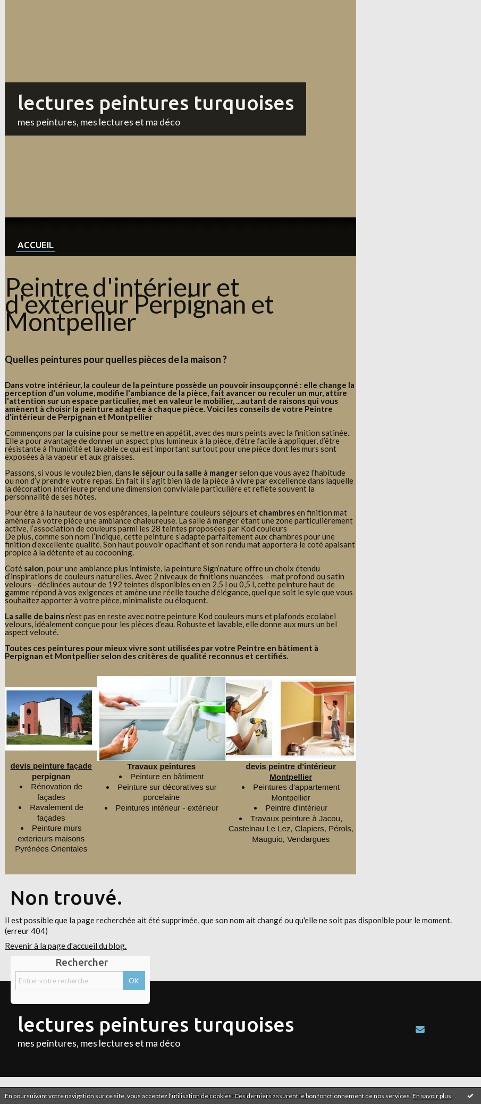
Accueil (36, 245)
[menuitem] (35, 236)
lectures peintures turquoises (156, 102)
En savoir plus (431, 1096)
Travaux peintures (162, 766)
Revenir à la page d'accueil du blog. (65, 945)
